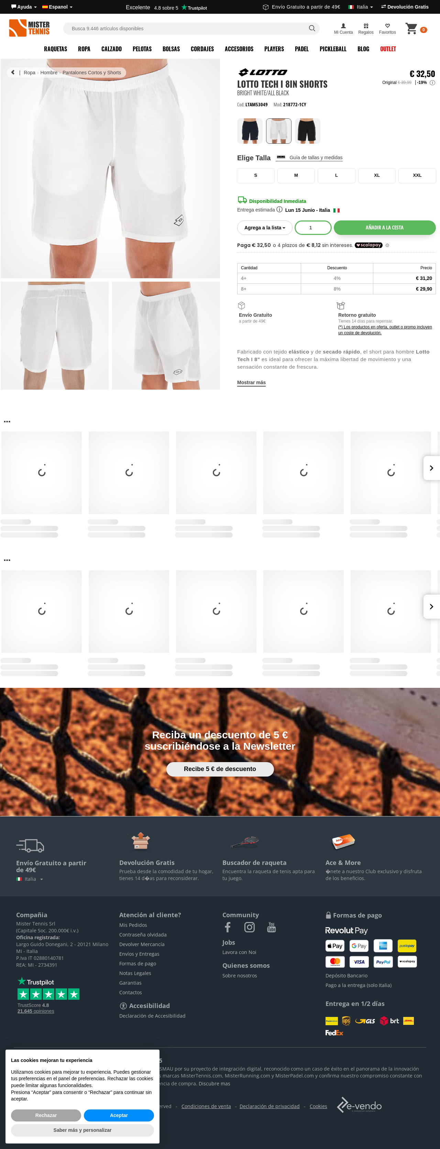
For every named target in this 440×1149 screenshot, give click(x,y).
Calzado (111, 49)
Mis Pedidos (133, 925)
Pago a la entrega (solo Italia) (359, 985)
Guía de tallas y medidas (315, 157)
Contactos (130, 992)
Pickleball (333, 49)
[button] (24, 7)
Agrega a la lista (268, 227)
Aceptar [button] (119, 1115)
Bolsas (171, 49)
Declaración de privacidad (270, 1106)
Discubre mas (214, 1083)
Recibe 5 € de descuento (220, 769)
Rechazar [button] (46, 1115)
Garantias (130, 982)
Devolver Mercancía (142, 944)
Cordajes (202, 49)
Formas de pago (137, 963)
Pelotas (142, 49)
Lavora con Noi (239, 952)
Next (432, 468)
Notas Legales (135, 973)
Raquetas (55, 49)
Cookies (318, 1106)
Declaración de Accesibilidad (152, 1015)
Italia (29, 879)
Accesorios (239, 49)
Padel (302, 49)
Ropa (84, 49)
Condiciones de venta (206, 1106)
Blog (363, 49)
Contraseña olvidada (143, 934)
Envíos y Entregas (139, 954)
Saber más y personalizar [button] (83, 1130)
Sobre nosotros (239, 975)
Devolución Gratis (405, 7)
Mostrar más (251, 382)
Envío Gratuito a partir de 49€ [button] (318, 6)
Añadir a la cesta (385, 227)
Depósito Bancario (346, 975)
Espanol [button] (57, 7)
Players (274, 49)
